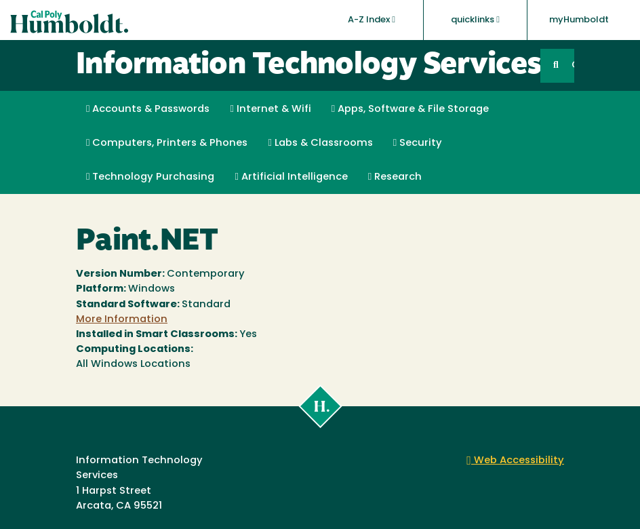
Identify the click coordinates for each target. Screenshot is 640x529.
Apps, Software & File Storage (410, 109)
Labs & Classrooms (320, 143)
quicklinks (475, 19)
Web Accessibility (515, 461)
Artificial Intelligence (291, 177)
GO (573, 65)
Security (417, 143)
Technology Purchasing (150, 177)
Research (395, 177)
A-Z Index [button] (371, 19)
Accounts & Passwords (147, 109)
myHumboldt (579, 20)
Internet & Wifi (270, 109)
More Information (121, 320)
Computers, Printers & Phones (166, 143)
